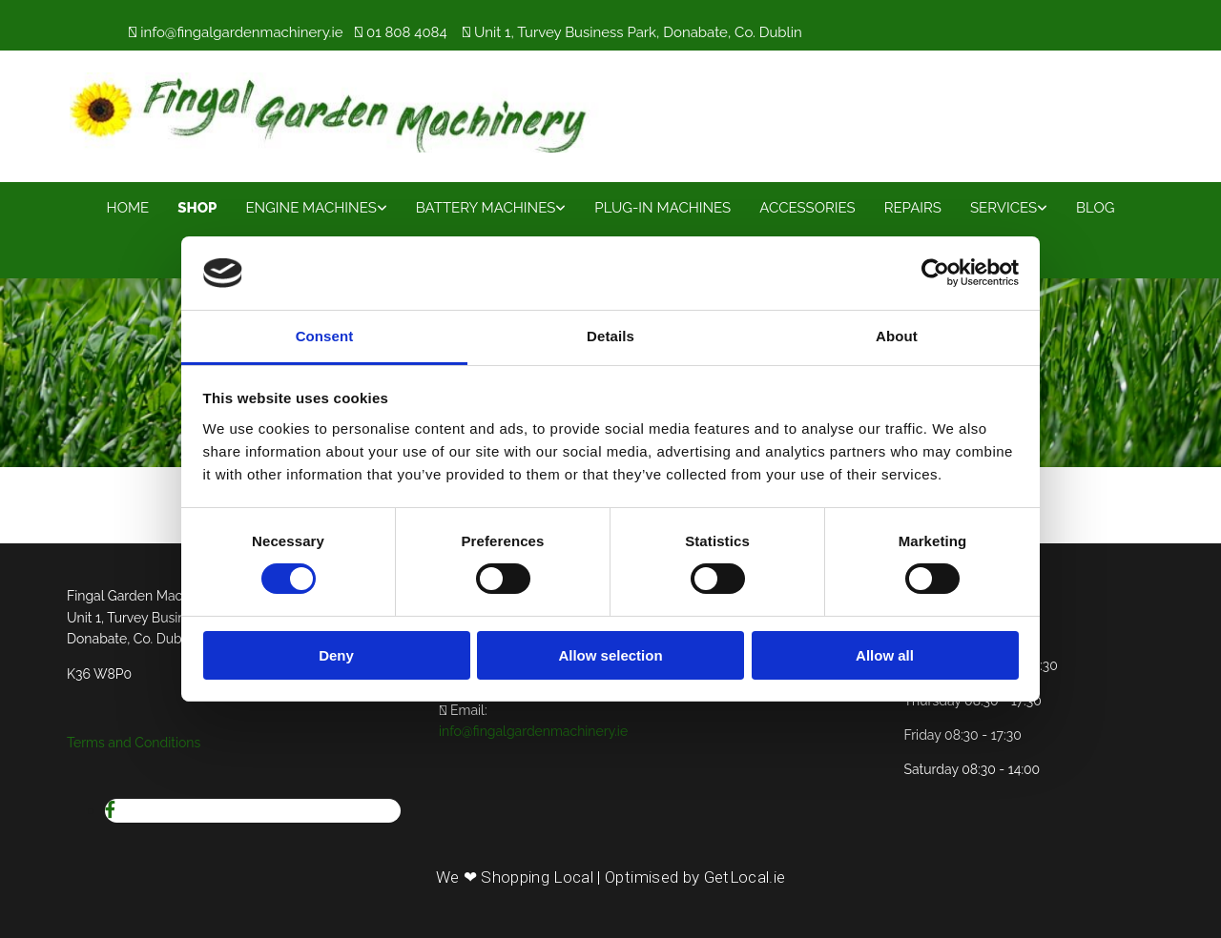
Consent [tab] (325, 336)
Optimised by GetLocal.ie (695, 877)
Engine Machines (310, 207)
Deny (336, 655)
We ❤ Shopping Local (514, 877)
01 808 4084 (406, 32)
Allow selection (610, 655)
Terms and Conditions (133, 742)
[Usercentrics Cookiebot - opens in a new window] (935, 272)
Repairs (913, 207)
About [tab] (897, 336)
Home (128, 207)
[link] (316, 206)
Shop (197, 207)
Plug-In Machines (662, 207)
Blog (1095, 207)
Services (1003, 207)
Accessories (807, 207)
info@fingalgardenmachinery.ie (241, 32)
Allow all (885, 655)
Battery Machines (485, 207)
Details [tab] (610, 336)
